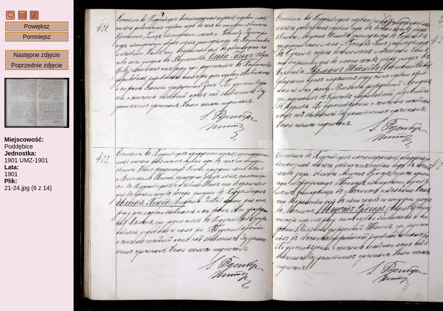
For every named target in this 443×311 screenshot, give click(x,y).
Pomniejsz (37, 36)
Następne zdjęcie (36, 54)
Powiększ (36, 26)
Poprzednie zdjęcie (36, 65)
